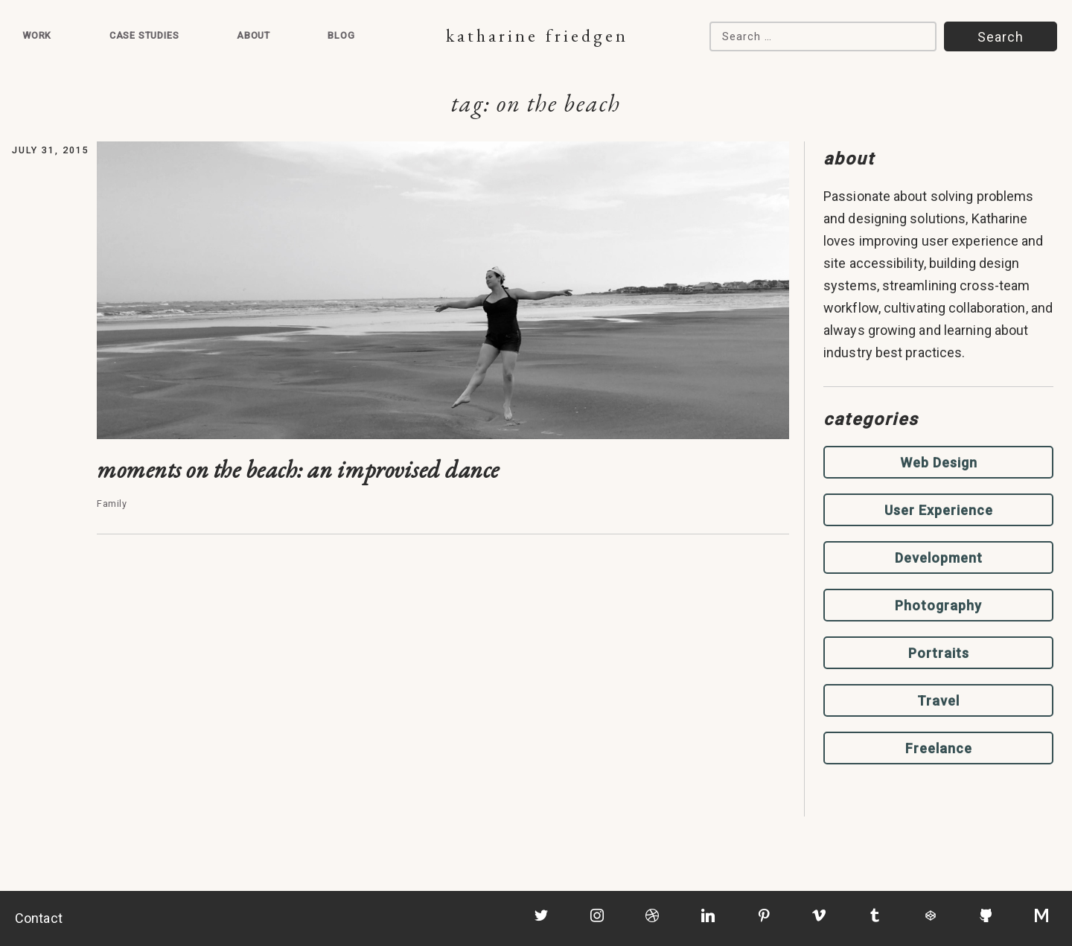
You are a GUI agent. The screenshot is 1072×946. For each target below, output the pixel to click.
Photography (938, 605)
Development (939, 558)
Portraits (938, 653)
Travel (938, 701)
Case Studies (144, 35)
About (253, 35)
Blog (341, 35)
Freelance (938, 748)
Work (36, 35)
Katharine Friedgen (537, 35)
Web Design (938, 462)
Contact (39, 918)
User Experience (938, 510)
